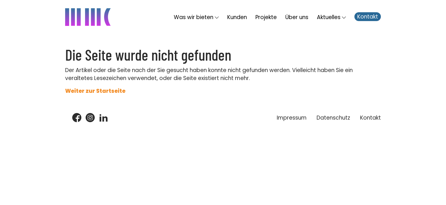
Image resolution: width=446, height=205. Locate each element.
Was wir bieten (193, 17)
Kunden (237, 17)
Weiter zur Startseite (95, 91)
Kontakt (367, 16)
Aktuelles (328, 17)
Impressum (292, 118)
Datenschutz (333, 118)
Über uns (296, 17)
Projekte (266, 17)
